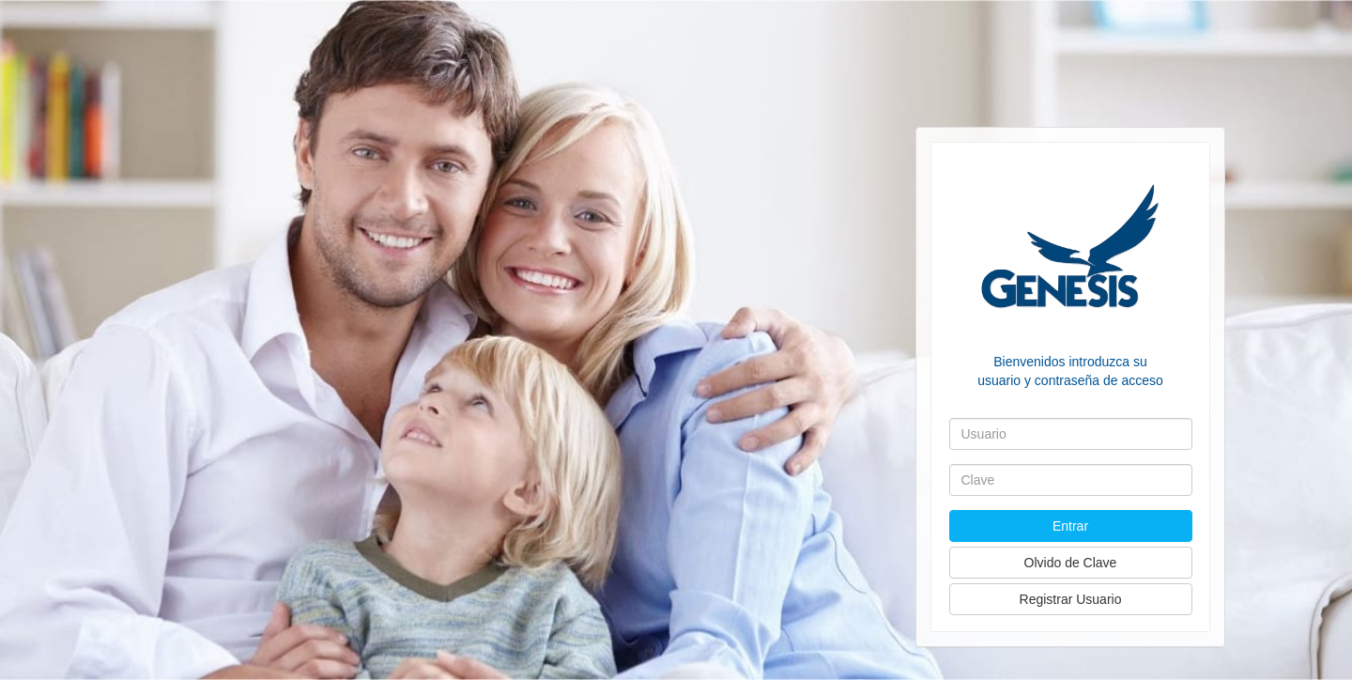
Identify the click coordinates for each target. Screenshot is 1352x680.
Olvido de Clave (1070, 562)
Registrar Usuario (1071, 599)
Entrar (1070, 525)
